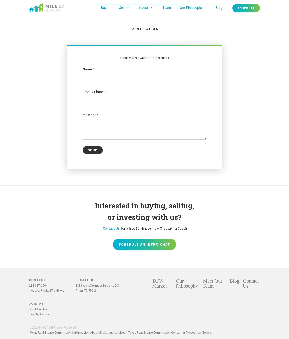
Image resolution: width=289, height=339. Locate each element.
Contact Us (111, 228)
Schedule (246, 8)
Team (166, 7)
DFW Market (159, 283)
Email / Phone (94, 91)
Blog (218, 7)
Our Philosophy (191, 7)
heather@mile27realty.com (48, 290)
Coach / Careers (40, 314)
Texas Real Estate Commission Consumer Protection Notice (169, 332)
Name (88, 69)
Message (90, 114)
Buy (103, 7)
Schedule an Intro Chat (144, 244)
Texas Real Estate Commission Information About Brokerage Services (77, 332)
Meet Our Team (39, 309)
